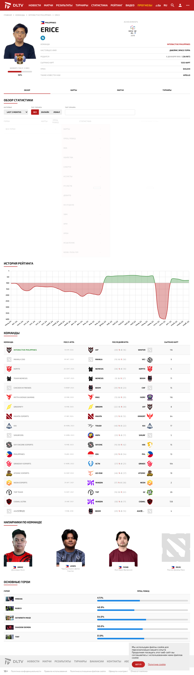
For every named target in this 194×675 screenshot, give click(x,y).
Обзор (27, 90)
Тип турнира (36, 107)
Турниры (82, 5)
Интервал (8, 107)
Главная (8, 15)
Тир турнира (70, 107)
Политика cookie (157, 664)
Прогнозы (145, 5)
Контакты (114, 661)
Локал (56, 112)
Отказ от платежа (139, 671)
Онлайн (45, 112)
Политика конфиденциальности (26, 671)
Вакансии (97, 661)
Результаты (64, 5)
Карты (73, 90)
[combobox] (100, 112)
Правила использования (55, 671)
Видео (130, 5)
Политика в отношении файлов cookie (88, 671)
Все (35, 112)
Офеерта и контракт (118, 671)
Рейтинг (117, 5)
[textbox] (67, 112)
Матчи (48, 5)
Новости (35, 5)
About (128, 661)
